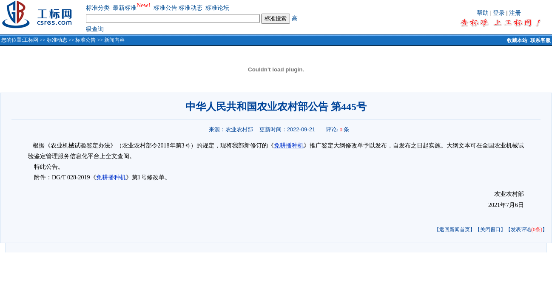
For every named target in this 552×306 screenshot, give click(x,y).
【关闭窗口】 (490, 229)
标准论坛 (217, 8)
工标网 (30, 40)
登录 (499, 13)
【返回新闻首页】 (454, 229)
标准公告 (165, 8)
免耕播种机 (289, 145)
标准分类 (98, 8)
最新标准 (125, 8)
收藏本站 (517, 40)
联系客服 (540, 40)
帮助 (483, 13)
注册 (515, 13)
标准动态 (190, 8)
